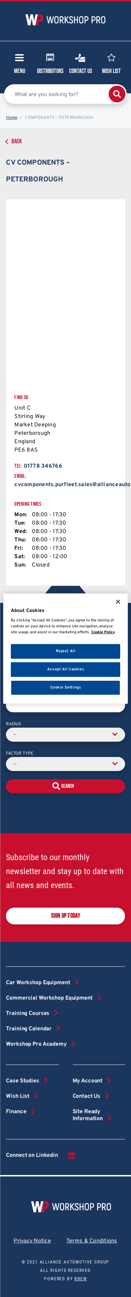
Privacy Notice (32, 1241)
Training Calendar (29, 1028)
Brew (80, 1278)
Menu (19, 66)
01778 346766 (43, 466)
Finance (16, 1111)
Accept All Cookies (65, 669)
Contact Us (80, 63)
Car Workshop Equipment (38, 982)
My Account (88, 1081)
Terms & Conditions (91, 1241)
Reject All (65, 651)
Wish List (111, 63)
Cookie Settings (65, 687)
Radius (13, 724)
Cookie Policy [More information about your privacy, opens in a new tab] (103, 632)
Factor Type (19, 753)
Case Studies (22, 1081)
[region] (65, 648)
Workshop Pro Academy (36, 1044)
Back (17, 141)
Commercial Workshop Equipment (49, 998)
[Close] (118, 601)
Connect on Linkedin (41, 1155)
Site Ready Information (88, 1115)
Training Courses (27, 1013)
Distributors (50, 63)
